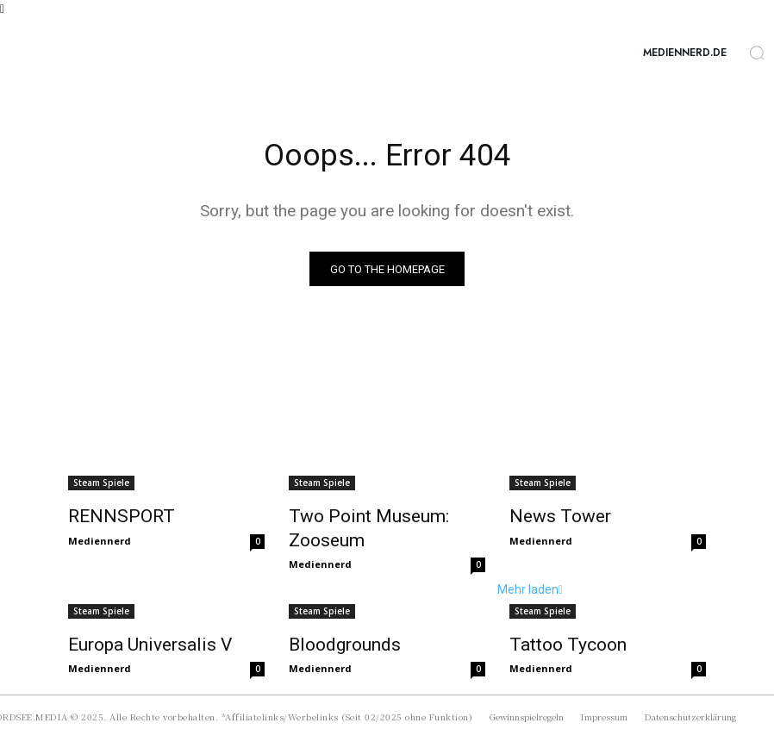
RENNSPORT (107, 518)
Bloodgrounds (335, 617)
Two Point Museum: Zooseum (386, 518)
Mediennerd (99, 539)
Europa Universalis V (134, 617)
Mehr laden (101, 657)
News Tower (549, 518)
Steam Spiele (101, 486)
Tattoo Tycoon (556, 617)
